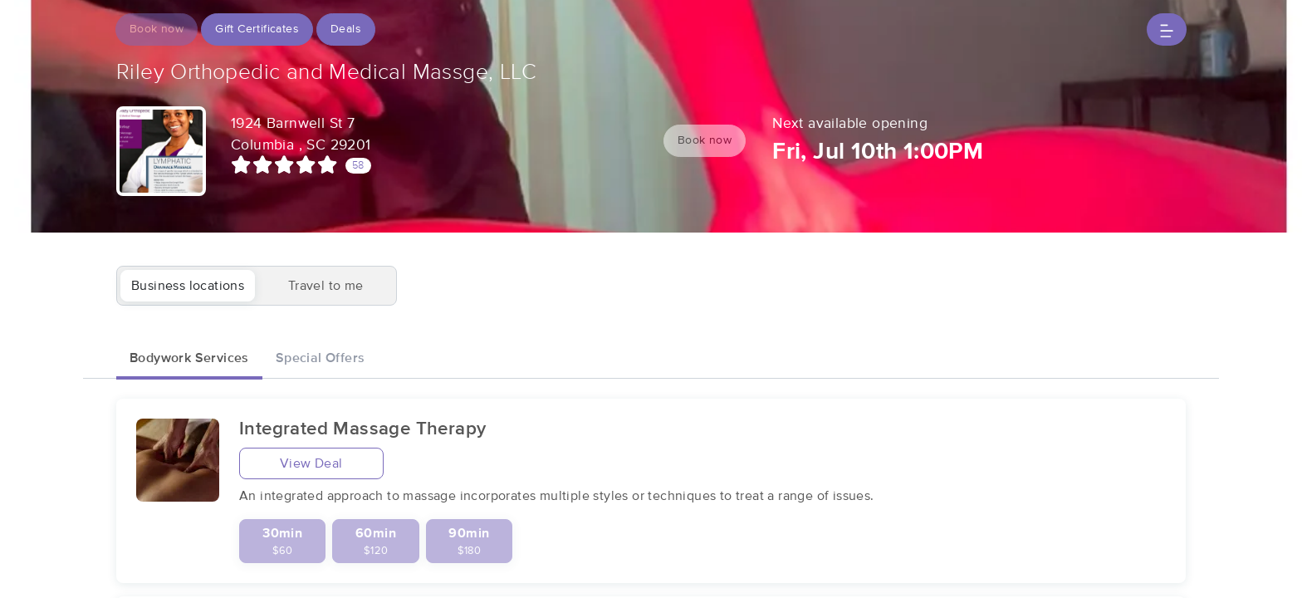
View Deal (311, 463)
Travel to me (326, 285)
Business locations (187, 285)
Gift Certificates (257, 29)
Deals (345, 29)
